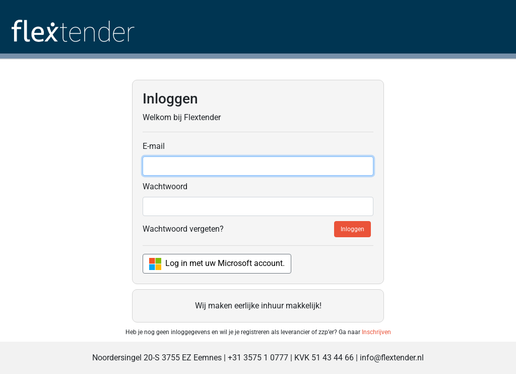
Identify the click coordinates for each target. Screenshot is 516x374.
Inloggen (352, 229)
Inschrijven (376, 332)
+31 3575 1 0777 (258, 357)
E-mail (154, 146)
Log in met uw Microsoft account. (217, 264)
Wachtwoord (165, 186)
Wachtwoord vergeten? (183, 229)
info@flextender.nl (392, 357)
